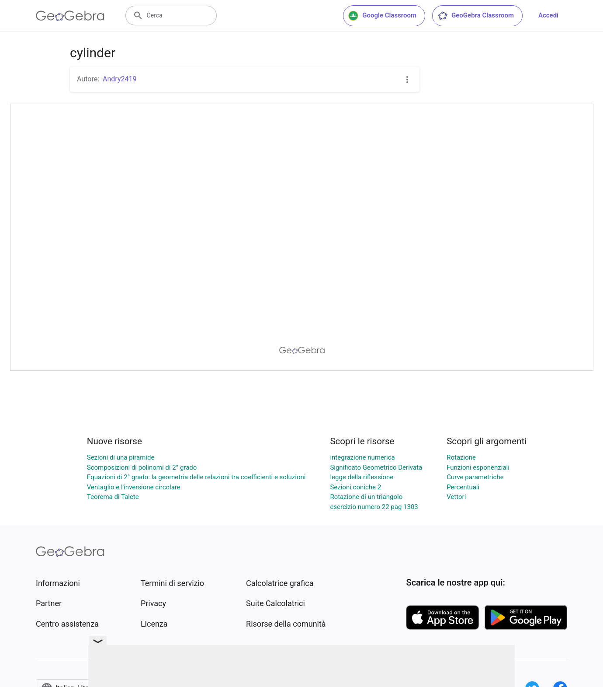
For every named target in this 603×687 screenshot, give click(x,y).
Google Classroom (382, 15)
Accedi (548, 15)
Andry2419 (119, 79)
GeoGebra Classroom (475, 15)
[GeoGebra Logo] (70, 15)
